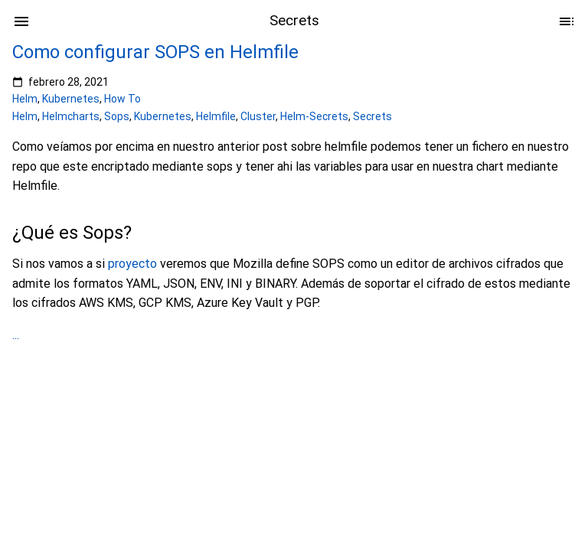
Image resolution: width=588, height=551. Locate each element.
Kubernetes (71, 99)
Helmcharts (71, 116)
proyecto (132, 263)
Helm (25, 99)
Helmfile (216, 116)
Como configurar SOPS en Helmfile (155, 52)
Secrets (372, 116)
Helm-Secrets (314, 116)
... (15, 335)
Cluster (258, 116)
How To (122, 99)
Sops (116, 116)
